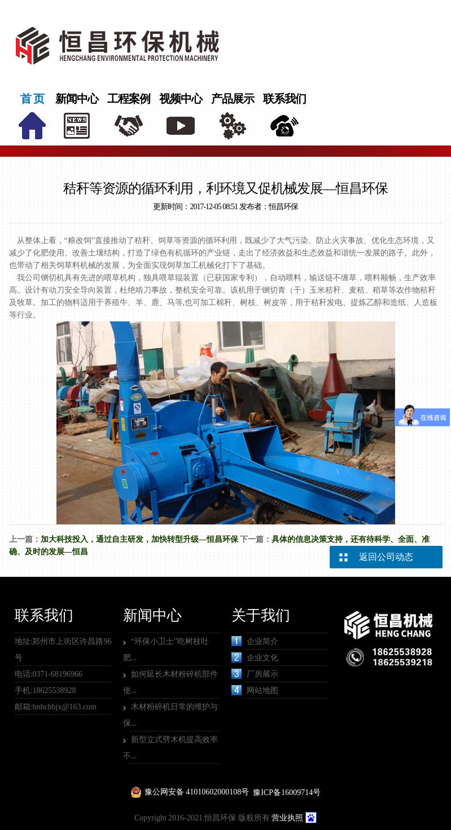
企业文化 (254, 657)
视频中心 (180, 98)
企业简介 (254, 641)
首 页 (32, 98)
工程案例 (128, 98)
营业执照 (287, 818)
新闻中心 (76, 98)
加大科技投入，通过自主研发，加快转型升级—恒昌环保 (139, 539)
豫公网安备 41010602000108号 (197, 792)
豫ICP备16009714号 (287, 792)
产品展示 (232, 98)
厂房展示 (254, 674)
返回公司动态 (386, 557)
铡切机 (52, 277)
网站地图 (254, 690)
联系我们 (284, 98)
